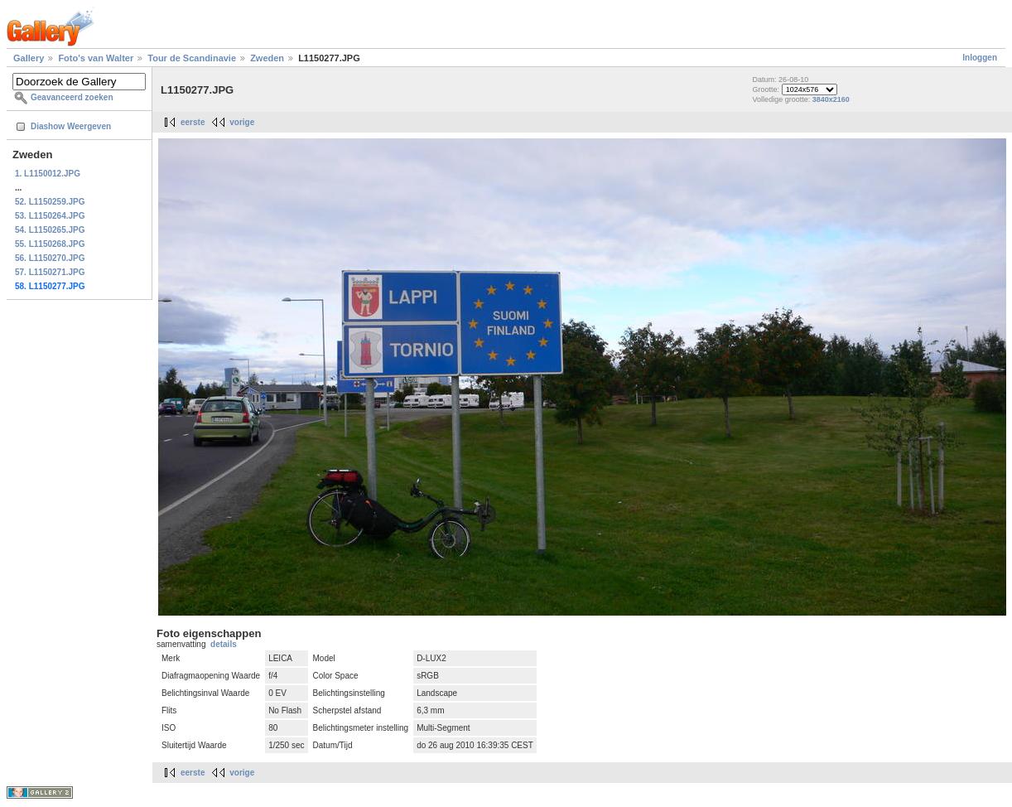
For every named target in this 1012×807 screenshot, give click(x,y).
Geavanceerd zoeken (72, 97)
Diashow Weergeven (71, 126)
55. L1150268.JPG (50, 244)
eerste (193, 122)
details (223, 644)
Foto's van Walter (95, 58)
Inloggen (979, 57)
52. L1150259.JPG (50, 201)
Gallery (28, 58)
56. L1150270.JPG (50, 258)
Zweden (267, 58)
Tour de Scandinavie (191, 58)
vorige (241, 122)
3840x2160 (831, 99)
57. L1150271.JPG (50, 272)
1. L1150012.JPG (47, 173)
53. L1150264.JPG (50, 215)
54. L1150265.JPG (50, 229)
